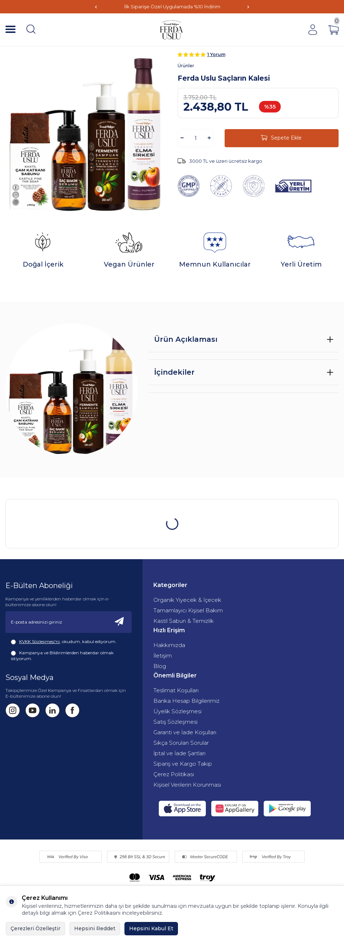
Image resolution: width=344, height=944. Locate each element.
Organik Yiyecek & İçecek (187, 599)
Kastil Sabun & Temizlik (183, 620)
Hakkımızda (169, 645)
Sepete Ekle (281, 138)
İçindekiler (174, 372)
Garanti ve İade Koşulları (184, 732)
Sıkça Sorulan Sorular (181, 742)
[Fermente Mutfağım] (171, 30)
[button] (96, 6)
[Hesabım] (312, 29)
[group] (86, 132)
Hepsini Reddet (94, 928)
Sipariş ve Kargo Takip (182, 763)
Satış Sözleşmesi (175, 721)
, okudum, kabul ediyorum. (63, 642)
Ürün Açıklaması (185, 339)
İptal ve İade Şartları (179, 753)
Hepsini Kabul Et (151, 928)
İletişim (162, 655)
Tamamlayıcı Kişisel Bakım (188, 610)
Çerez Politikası (173, 774)
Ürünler (186, 65)
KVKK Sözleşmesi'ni (39, 641)
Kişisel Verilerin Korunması (187, 784)
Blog (159, 666)
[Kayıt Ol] (119, 622)
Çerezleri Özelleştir (35, 928)
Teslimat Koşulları (176, 690)
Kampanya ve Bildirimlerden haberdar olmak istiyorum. (62, 655)
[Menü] (10, 29)
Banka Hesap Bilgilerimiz (186, 700)
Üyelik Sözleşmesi (177, 711)
